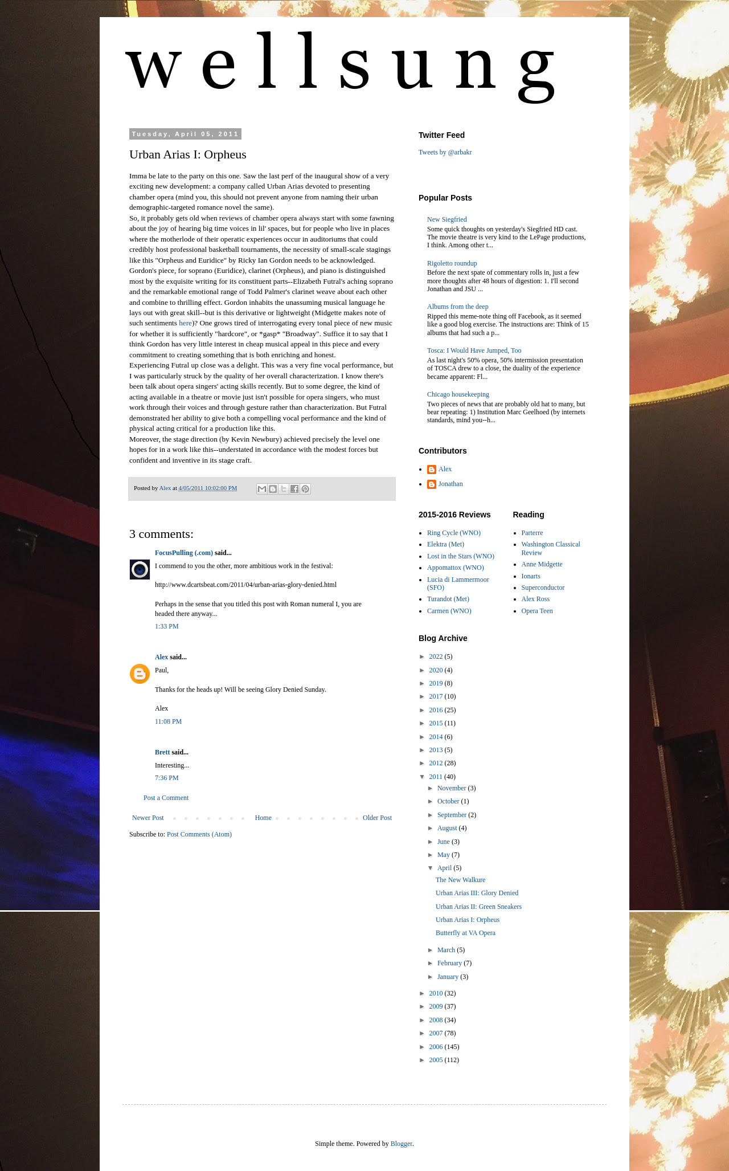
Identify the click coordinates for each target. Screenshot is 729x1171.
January (448, 977)
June (444, 842)
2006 (437, 1047)
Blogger (401, 1144)
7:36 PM (167, 778)
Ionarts (531, 576)
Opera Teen (537, 611)
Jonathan (451, 484)
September (452, 815)
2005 (437, 1060)
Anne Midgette (542, 564)
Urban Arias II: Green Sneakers (479, 907)
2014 (437, 737)
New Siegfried (447, 219)
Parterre (532, 533)
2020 (437, 670)
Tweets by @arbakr (445, 152)
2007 (437, 1033)
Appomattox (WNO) (455, 568)
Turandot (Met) (448, 599)
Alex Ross (536, 599)
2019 (437, 683)
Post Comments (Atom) (199, 834)
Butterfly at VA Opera (465, 933)
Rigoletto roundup (452, 263)
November (452, 788)
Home (263, 818)
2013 (437, 750)
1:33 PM (167, 626)
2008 (437, 1020)
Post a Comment (166, 798)
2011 (437, 777)
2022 (437, 656)
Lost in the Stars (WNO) (460, 556)
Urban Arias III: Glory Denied (477, 893)
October (449, 801)
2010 (437, 993)
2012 (437, 763)
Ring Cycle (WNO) (454, 533)
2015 (437, 723)
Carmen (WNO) (449, 611)
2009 (437, 1006)
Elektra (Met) (445, 544)
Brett (162, 752)
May (444, 855)
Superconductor (543, 587)
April (445, 868)
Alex (161, 657)
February (450, 963)
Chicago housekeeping (458, 394)
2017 (437, 696)
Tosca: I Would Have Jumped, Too (474, 350)
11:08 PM (168, 721)
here (185, 323)
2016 (437, 710)
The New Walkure (460, 880)
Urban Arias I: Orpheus (467, 920)
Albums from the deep (458, 307)
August (448, 828)
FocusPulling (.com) (184, 553)
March (447, 950)
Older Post (377, 818)
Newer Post (148, 818)
